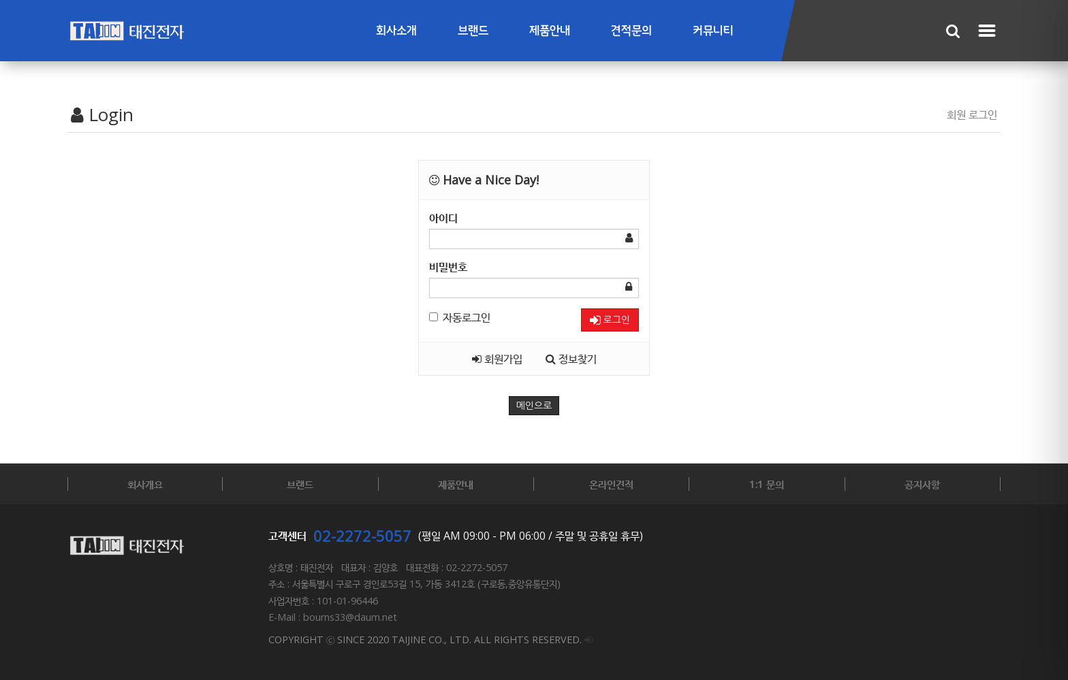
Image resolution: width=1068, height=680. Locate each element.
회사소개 (396, 31)
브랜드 (473, 31)
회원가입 (497, 358)
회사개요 (145, 484)
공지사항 (922, 484)
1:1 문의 (766, 484)
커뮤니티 (713, 31)
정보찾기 (571, 358)
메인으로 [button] (534, 405)
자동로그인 (459, 317)
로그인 (610, 320)
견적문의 (631, 31)
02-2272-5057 (362, 535)
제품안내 (549, 31)
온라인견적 (611, 484)
